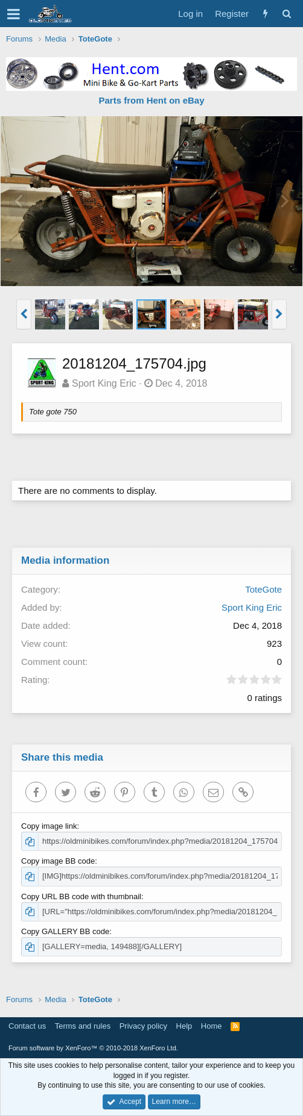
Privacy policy (143, 1025)
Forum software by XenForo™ (93, 1048)
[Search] (286, 13)
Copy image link (49, 826)
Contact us (27, 1025)
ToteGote (263, 589)
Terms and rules (82, 1025)
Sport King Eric (104, 383)
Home (211, 1025)
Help (184, 1025)
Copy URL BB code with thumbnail (81, 896)
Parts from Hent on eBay (151, 100)
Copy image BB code (58, 860)
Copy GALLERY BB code (65, 931)
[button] (13, 14)
